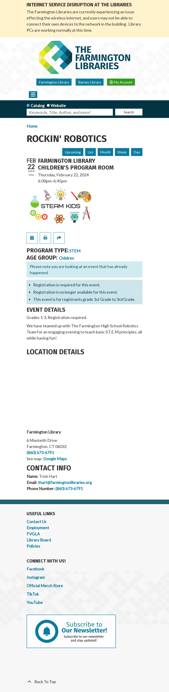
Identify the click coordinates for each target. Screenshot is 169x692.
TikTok (33, 593)
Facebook (35, 568)
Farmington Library (54, 82)
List (90, 152)
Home (32, 126)
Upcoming (73, 152)
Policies (33, 546)
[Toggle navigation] (33, 94)
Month (105, 152)
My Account (120, 82)
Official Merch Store (45, 585)
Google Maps (55, 458)
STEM (74, 250)
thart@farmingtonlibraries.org (65, 482)
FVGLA (33, 533)
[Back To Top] (84, 681)
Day (137, 152)
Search (129, 112)
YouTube (35, 602)
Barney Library (89, 82)
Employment (38, 527)
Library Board (39, 539)
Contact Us (36, 521)
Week (122, 152)
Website (58, 105)
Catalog (38, 105)
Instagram (36, 577)
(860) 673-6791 (40, 452)
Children (66, 258)
